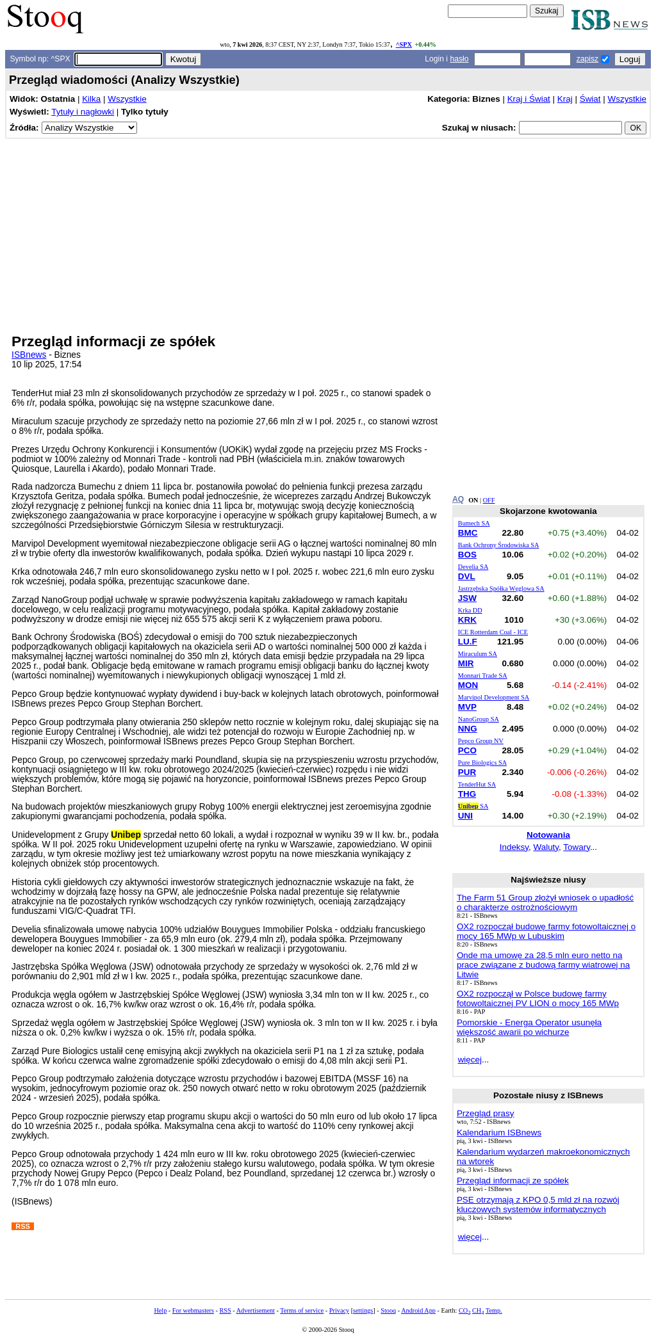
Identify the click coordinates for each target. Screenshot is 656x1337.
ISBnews (29, 355)
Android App (418, 1310)
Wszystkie (127, 99)
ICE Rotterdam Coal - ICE (493, 632)
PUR (467, 772)
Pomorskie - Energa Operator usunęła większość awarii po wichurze (529, 1027)
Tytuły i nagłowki (82, 111)
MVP (467, 707)
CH (478, 1310)
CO (464, 1310)
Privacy (339, 1310)
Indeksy (514, 847)
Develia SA (473, 566)
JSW (467, 598)
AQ (458, 499)
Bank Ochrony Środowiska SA (498, 544)
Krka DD (470, 610)
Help (160, 1310)
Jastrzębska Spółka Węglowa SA (501, 588)
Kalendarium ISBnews (499, 1132)
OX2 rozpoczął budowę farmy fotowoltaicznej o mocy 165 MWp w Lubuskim (546, 931)
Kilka (91, 99)
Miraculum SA (477, 653)
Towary (576, 847)
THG (467, 794)
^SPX (404, 44)
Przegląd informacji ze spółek (513, 1180)
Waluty (546, 847)
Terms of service (302, 1310)
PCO (467, 750)
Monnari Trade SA (482, 675)
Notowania (548, 835)
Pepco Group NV (481, 740)
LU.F (467, 641)
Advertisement (255, 1310)
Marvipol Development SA (493, 697)
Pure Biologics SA (482, 762)
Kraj (565, 99)
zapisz (587, 58)
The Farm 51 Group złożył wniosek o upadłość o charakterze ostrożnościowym (545, 902)
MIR (466, 663)
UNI (465, 816)
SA (473, 806)
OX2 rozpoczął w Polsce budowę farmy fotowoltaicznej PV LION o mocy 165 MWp (538, 998)
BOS (467, 554)
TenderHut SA (477, 784)
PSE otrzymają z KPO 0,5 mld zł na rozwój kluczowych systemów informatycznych (538, 1204)
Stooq (388, 1310)
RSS (225, 1310)
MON (468, 685)
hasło (459, 58)
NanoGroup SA (478, 719)
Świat (590, 99)
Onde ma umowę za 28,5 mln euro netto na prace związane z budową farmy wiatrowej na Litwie (543, 964)
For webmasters (193, 1310)
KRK (467, 620)
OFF (489, 500)
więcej (470, 1059)
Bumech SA (474, 523)
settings (363, 1310)
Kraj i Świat (528, 99)
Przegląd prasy (485, 1113)
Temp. (494, 1310)
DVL (466, 576)
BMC (468, 533)
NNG (467, 728)
